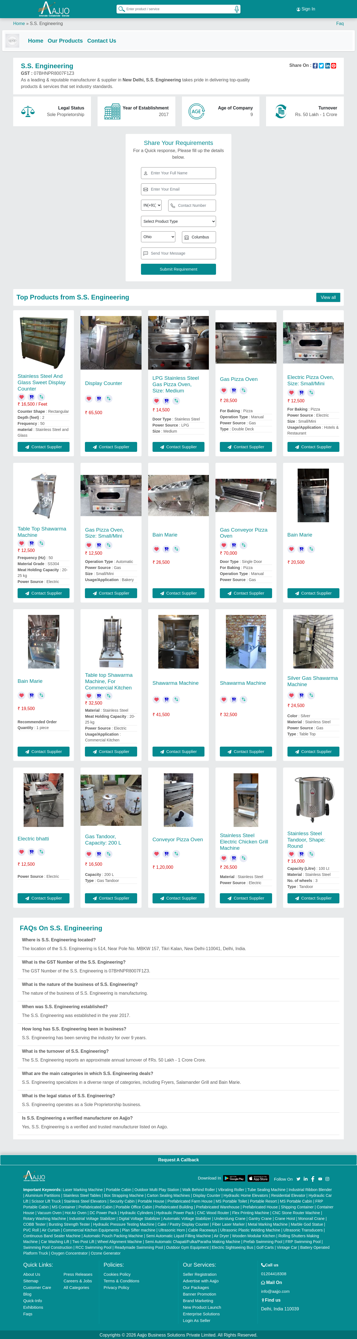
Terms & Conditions (121, 1280)
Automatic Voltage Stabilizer (187, 1218)
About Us (31, 1273)
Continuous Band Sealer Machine (52, 1235)
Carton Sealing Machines (168, 1194)
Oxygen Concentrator (69, 1252)
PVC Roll (31, 1229)
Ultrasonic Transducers (303, 1229)
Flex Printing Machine (250, 1212)
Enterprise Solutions (201, 1313)
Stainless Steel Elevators (85, 1200)
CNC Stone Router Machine (296, 1212)
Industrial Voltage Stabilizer (92, 1218)
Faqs (27, 1313)
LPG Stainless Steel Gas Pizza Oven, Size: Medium (176, 384)
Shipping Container (297, 1206)
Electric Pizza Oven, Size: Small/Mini (310, 380)
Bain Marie (165, 534)
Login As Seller (196, 1319)
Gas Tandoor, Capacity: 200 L (103, 839)
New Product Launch (202, 1306)
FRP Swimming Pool (303, 1241)
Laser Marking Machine (83, 1189)
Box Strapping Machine (124, 1194)
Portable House (151, 1200)
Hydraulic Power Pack (175, 1212)
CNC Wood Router (213, 1212)
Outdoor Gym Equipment (187, 1246)
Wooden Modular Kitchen (253, 1235)
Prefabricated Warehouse (217, 1206)
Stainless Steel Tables (82, 1194)
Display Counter (103, 383)
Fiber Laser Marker (228, 1223)
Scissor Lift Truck (46, 1200)
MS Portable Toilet (231, 1200)
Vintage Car (287, 1246)
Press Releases (77, 1273)
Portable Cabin (118, 1189)
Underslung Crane (229, 1218)
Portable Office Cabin (134, 1206)
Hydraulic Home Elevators (245, 1194)
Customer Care (37, 1286)
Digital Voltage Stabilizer (139, 1218)
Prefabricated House (260, 1206)
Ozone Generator (106, 1252)
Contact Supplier (43, 446)
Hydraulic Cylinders (136, 1212)
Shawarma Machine (176, 682)
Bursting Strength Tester (69, 1223)
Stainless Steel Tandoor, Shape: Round (306, 839)
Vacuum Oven (49, 1212)
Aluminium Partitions (42, 1194)
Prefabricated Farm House (189, 1200)
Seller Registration (200, 1273)
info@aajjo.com (275, 1290)
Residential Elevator (288, 1194)
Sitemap (30, 1280)
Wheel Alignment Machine (120, 1241)
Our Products (76, 39)
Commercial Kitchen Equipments (91, 1229)
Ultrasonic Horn (172, 1229)
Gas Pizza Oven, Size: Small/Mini (104, 532)
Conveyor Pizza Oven (178, 839)
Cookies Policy (117, 1273)
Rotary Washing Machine (44, 1218)
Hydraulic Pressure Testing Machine (123, 1223)
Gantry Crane (260, 1218)
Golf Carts (265, 1246)
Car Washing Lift (55, 1241)
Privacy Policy (116, 1286)
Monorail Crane (311, 1218)
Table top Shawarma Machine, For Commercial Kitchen (108, 681)
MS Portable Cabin (296, 1200)
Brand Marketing (198, 1299)
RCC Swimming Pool (94, 1246)
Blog (27, 1293)
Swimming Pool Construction (47, 1246)
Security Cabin (122, 1200)
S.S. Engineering (46, 22)
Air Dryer (221, 1235)
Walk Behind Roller (198, 1189)
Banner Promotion (199, 1293)
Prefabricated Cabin (96, 1206)
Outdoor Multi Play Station (156, 1189)
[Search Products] (119, 8)
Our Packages (196, 1286)
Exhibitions (33, 1306)
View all (328, 297)
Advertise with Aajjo (200, 1280)
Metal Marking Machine (268, 1223)
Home (19, 22)
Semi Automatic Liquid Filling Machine (178, 1235)
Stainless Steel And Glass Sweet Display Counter (41, 382)
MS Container (63, 1206)
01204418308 (273, 1273)
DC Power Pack (103, 1212)
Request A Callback (178, 1159)
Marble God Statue (307, 1223)
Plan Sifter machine (138, 1229)
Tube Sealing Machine (266, 1189)
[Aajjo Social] (298, 1178)
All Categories (76, 1286)
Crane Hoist (285, 1218)
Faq (340, 22)
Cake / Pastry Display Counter (183, 1223)
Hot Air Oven (75, 1212)
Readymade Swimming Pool (139, 1246)
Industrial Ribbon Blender (310, 1189)
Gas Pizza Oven (239, 378)
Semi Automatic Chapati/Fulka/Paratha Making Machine (192, 1241)
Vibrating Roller (231, 1189)
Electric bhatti (33, 838)
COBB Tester (34, 1223)
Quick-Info (32, 1299)
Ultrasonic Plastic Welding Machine (250, 1229)
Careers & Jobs (77, 1280)
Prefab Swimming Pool (263, 1241)
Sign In (306, 8)
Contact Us (112, 39)
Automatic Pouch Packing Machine (113, 1235)
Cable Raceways (202, 1229)
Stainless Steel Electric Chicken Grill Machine (244, 841)
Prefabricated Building (174, 1206)
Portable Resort (263, 1200)
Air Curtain (51, 1229)
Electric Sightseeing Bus (232, 1246)
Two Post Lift (83, 1241)
